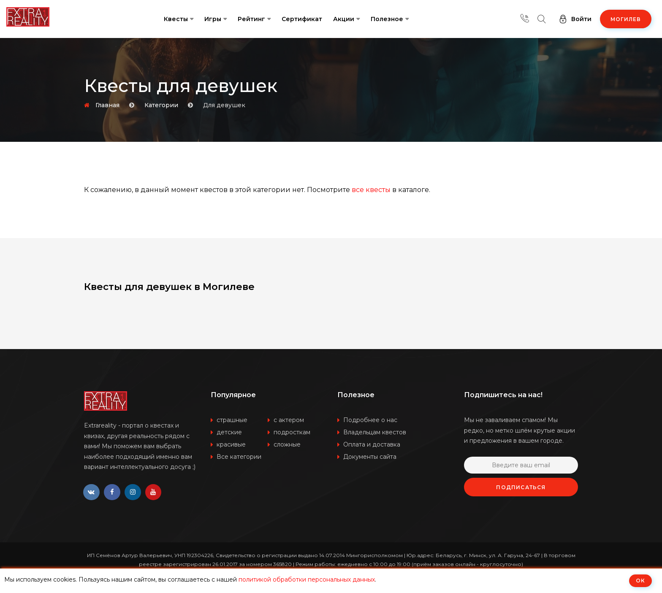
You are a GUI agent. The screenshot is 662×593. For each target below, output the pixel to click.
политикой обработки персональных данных (307, 579)
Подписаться (520, 487)
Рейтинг (251, 19)
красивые (231, 444)
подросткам (292, 432)
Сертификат (302, 19)
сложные (287, 444)
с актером (289, 420)
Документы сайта (369, 456)
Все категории (239, 456)
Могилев (625, 19)
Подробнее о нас (370, 420)
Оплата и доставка (371, 444)
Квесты (176, 19)
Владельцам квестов (374, 432)
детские (229, 432)
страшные (232, 420)
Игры (212, 19)
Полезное (387, 19)
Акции (343, 19)
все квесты (371, 190)
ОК (640, 580)
